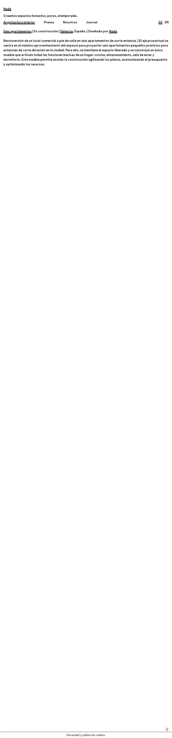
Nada (113, 31)
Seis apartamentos (17, 31)
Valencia (66, 31)
